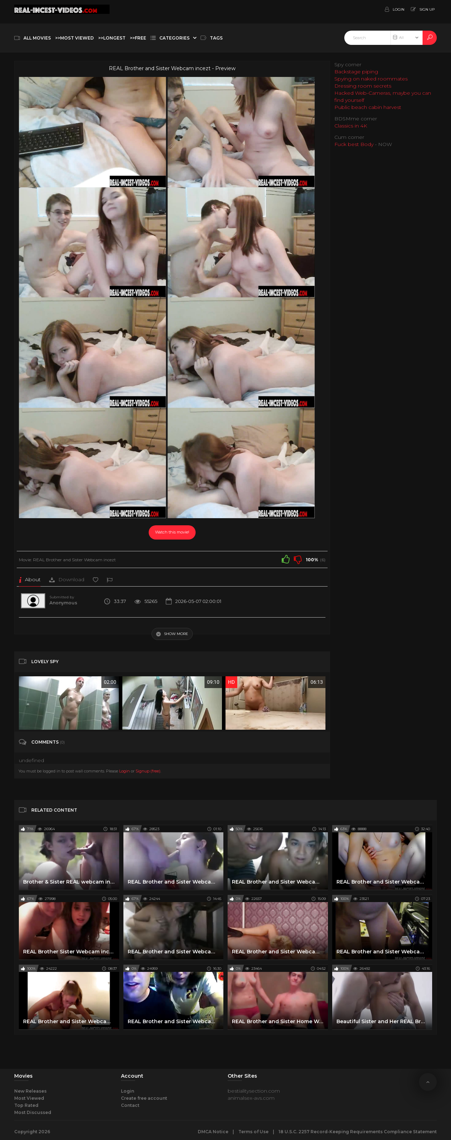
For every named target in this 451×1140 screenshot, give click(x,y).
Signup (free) (148, 771)
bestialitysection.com (254, 1091)
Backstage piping (356, 71)
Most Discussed (32, 1112)
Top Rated (26, 1105)
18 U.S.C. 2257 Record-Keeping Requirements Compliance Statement (357, 1131)
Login (124, 771)
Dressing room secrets (362, 86)
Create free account (144, 1098)
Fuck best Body (353, 144)
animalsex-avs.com (251, 1098)
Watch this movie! (172, 532)
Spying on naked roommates (371, 79)
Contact (130, 1105)
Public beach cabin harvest (367, 107)
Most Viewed (29, 1098)
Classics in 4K (350, 126)
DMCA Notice (213, 1131)
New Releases (30, 1091)
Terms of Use (253, 1131)
